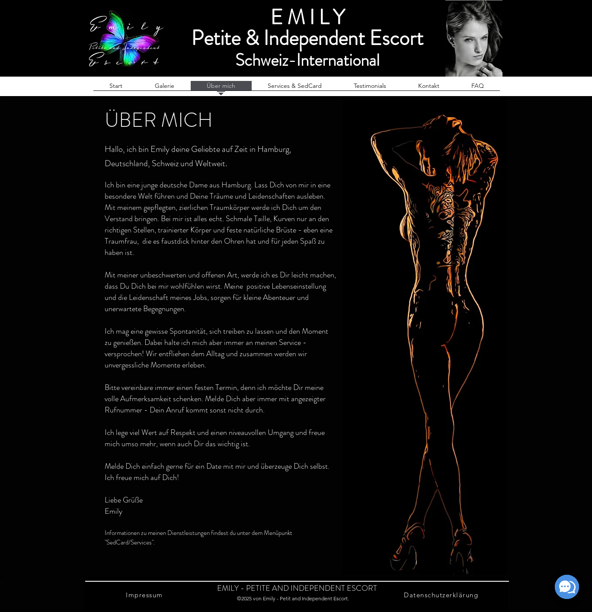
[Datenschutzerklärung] (442, 594)
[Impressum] (145, 594)
